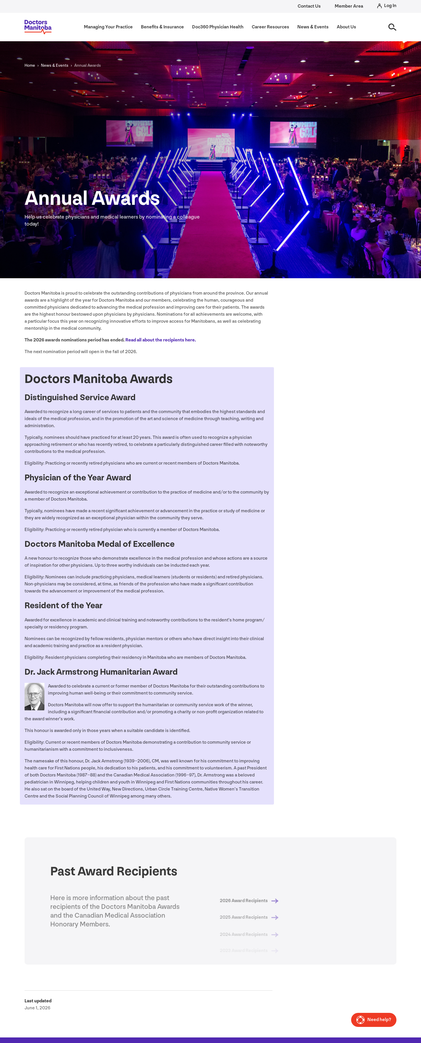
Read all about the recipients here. (160, 340)
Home (30, 65)
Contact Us (309, 6)
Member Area (349, 6)
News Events (54, 65)
